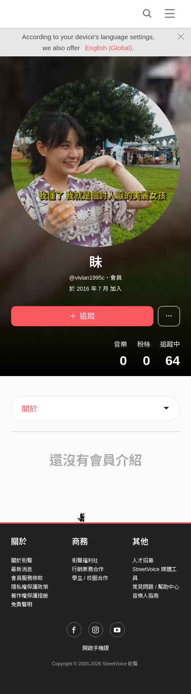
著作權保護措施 (29, 596)
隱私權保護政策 (29, 587)
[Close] (181, 37)
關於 (29, 409)
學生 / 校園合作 (90, 578)
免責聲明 (21, 605)
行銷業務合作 (88, 569)
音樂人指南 (145, 596)
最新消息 (21, 569)
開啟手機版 (95, 648)
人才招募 (143, 560)
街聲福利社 (85, 560)
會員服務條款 (27, 578)
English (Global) (108, 48)
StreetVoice (47, 13)
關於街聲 (21, 560)
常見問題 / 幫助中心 (155, 587)
